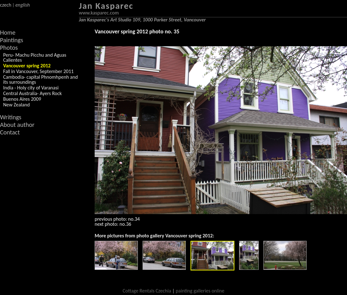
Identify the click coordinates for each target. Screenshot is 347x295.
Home (7, 32)
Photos (9, 47)
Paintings (11, 40)
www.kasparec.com (99, 13)
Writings (10, 117)
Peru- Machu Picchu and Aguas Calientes (34, 57)
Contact (10, 132)
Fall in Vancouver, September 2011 (38, 71)
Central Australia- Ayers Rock (32, 93)
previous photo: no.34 (117, 219)
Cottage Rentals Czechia (147, 291)
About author (17, 124)
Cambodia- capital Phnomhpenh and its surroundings (40, 79)
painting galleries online (200, 291)
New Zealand (16, 105)
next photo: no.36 (113, 224)
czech (5, 5)
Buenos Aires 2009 (22, 99)
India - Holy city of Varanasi (31, 88)
